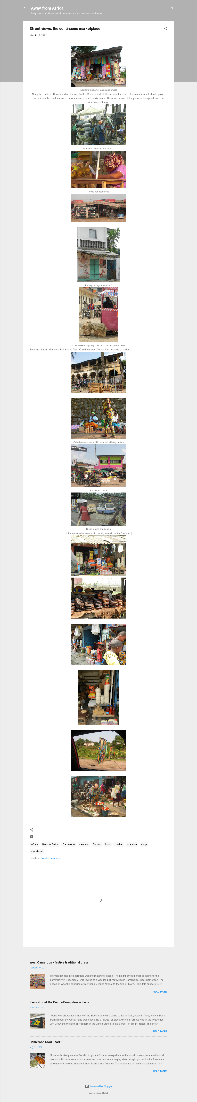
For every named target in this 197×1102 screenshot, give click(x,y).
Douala (97, 844)
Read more (160, 991)
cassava (83, 844)
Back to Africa (50, 844)
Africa (34, 844)
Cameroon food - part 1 (46, 1042)
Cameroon (69, 844)
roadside (132, 844)
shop (144, 844)
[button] (165, 29)
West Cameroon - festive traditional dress (59, 962)
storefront (37, 851)
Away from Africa (47, 8)
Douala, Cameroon (51, 858)
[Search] (172, 9)
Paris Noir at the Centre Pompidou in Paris (59, 1002)
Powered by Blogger (98, 1086)
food (107, 844)
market (119, 844)
